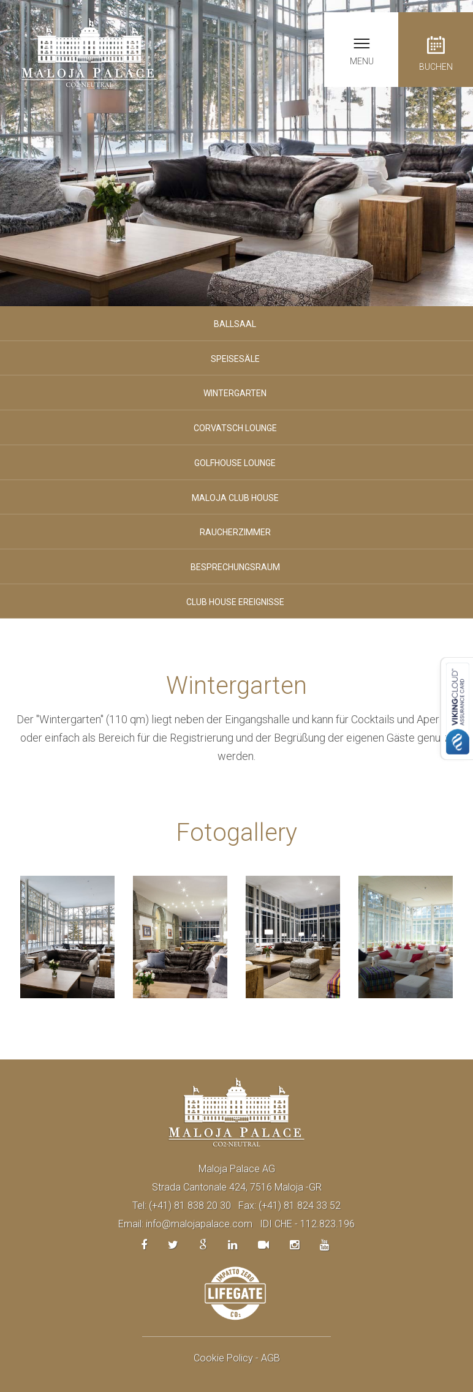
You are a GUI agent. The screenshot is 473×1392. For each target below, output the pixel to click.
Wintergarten (235, 393)
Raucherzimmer (235, 532)
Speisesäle (235, 359)
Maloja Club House (235, 498)
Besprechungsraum (235, 567)
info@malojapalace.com (199, 1224)
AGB (270, 1358)
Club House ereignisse (235, 602)
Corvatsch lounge (235, 428)
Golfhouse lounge (235, 463)
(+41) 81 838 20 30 (190, 1205)
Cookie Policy (223, 1358)
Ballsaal (235, 324)
